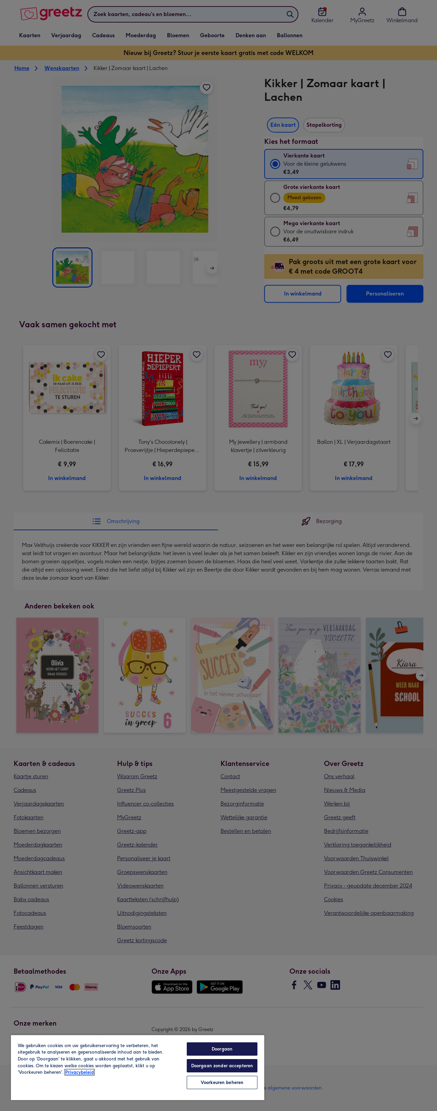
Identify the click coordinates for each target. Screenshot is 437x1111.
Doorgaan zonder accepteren (222, 1065)
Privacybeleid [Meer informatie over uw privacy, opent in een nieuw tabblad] (79, 1072)
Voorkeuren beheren (222, 1082)
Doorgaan (222, 1049)
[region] (137, 1067)
